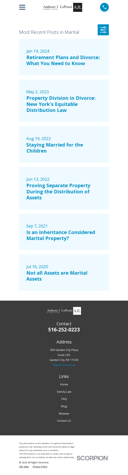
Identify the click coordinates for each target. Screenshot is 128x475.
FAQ (64, 399)
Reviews (64, 413)
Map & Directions (64, 365)
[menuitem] (24, 467)
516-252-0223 (64, 329)
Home (64, 384)
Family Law (64, 392)
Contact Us (64, 421)
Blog (64, 406)
